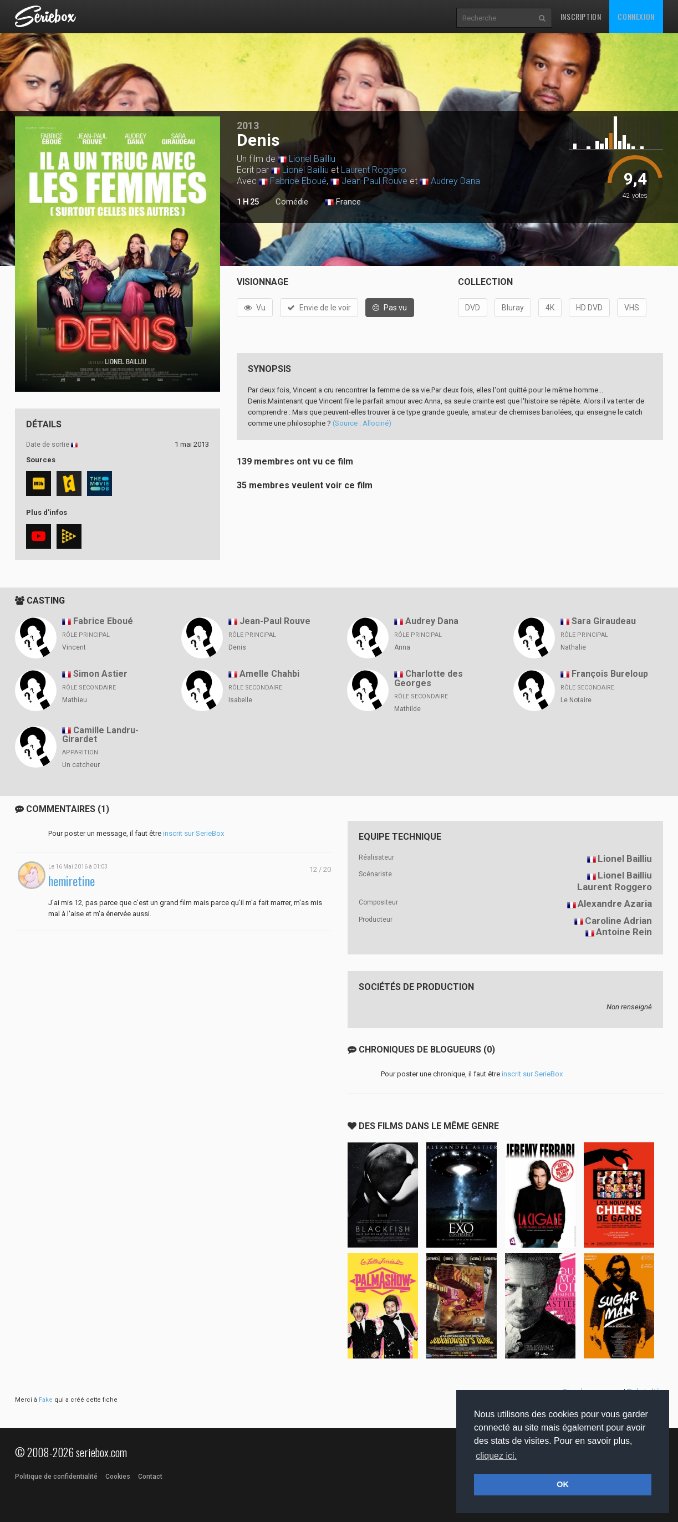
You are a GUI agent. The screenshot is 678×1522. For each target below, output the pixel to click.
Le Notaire (576, 700)
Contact (150, 1476)
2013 (248, 125)
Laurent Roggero (373, 170)
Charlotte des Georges (428, 678)
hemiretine (71, 881)
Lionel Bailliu (312, 159)
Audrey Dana (455, 181)
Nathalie (573, 647)
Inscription (580, 16)
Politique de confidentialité (56, 1476)
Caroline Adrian (618, 920)
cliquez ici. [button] (496, 1455)
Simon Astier (100, 673)
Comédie (292, 202)
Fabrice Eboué (298, 181)
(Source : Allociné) (362, 423)
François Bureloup (610, 673)
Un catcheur (81, 765)
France (343, 202)
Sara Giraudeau (604, 621)
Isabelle (240, 700)
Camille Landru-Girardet (100, 735)
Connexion (636, 16)
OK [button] (563, 1484)
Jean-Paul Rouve (374, 181)
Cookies (117, 1476)
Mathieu (74, 700)
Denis (237, 647)
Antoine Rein (624, 931)
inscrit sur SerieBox (193, 833)
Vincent (74, 647)
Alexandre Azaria (615, 903)
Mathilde (407, 709)
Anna (402, 647)
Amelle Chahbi (269, 673)
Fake (46, 1399)
